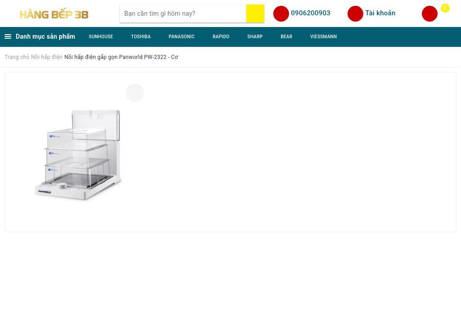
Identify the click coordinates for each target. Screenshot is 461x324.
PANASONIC (182, 36)
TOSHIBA (141, 36)
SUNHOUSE (101, 36)
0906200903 (310, 13)
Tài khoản (380, 13)
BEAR (286, 36)
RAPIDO (221, 36)
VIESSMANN (323, 36)
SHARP (255, 36)
